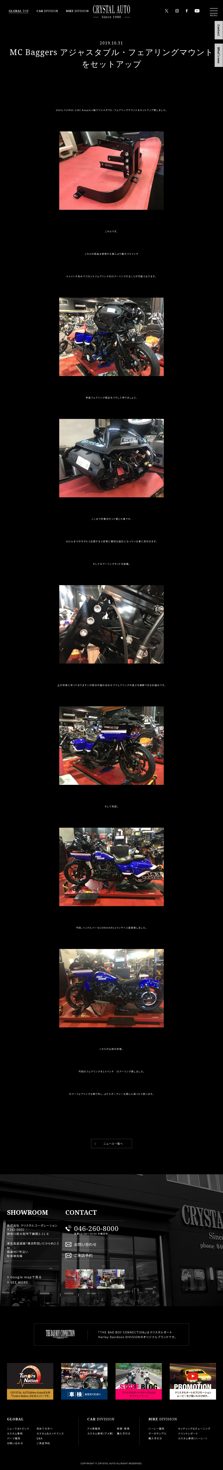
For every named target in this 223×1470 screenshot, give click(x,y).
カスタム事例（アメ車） (100, 1433)
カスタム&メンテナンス (50, 1433)
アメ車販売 (94, 1428)
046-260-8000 (96, 1228)
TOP (19, 11)
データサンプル (157, 1433)
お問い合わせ (85, 1244)
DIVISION (47, 11)
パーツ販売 (14, 1438)
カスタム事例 (15, 1433)
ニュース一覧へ (113, 1143)
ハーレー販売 (156, 1428)
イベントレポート (188, 1433)
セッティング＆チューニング (194, 1428)
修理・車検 (123, 1428)
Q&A (40, 1438)
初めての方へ (45, 1428)
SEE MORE (19, 1282)
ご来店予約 (83, 1255)
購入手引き (123, 1433)
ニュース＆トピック (18, 1428)
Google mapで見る (26, 1277)
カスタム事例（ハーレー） (193, 1438)
